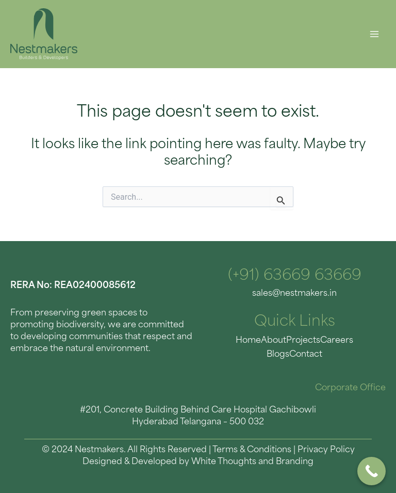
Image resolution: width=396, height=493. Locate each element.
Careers (336, 341)
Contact (305, 355)
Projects (303, 341)
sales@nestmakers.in (294, 294)
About (273, 341)
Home (248, 341)
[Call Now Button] (371, 471)
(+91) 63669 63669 (294, 276)
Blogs (278, 355)
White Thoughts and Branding (252, 462)
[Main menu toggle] (374, 34)
